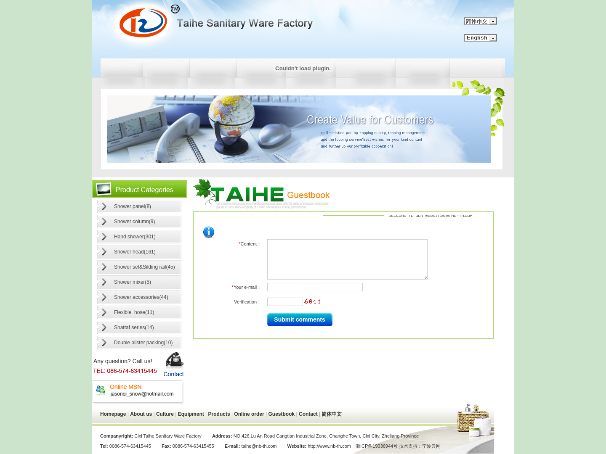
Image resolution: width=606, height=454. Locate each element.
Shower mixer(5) (132, 282)
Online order (249, 414)
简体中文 (332, 414)
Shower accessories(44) (141, 297)
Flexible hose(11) (134, 312)
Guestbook (281, 414)
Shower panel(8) (132, 206)
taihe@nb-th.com (259, 446)
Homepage (113, 414)
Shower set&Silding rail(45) (144, 267)
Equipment (191, 414)
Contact (308, 414)
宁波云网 (431, 446)
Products (219, 414)
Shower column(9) (134, 221)
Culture (165, 414)
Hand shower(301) (135, 237)
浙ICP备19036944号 (377, 446)
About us (141, 414)
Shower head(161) (135, 252)
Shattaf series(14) (134, 327)
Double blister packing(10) (143, 343)
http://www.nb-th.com (328, 446)
